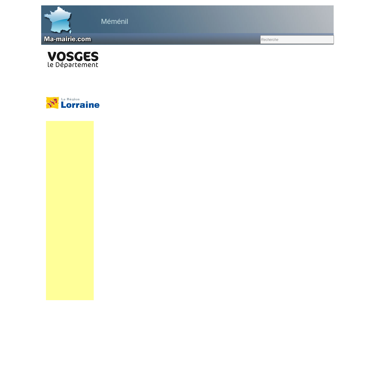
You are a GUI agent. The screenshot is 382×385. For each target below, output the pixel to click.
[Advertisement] (70, 210)
